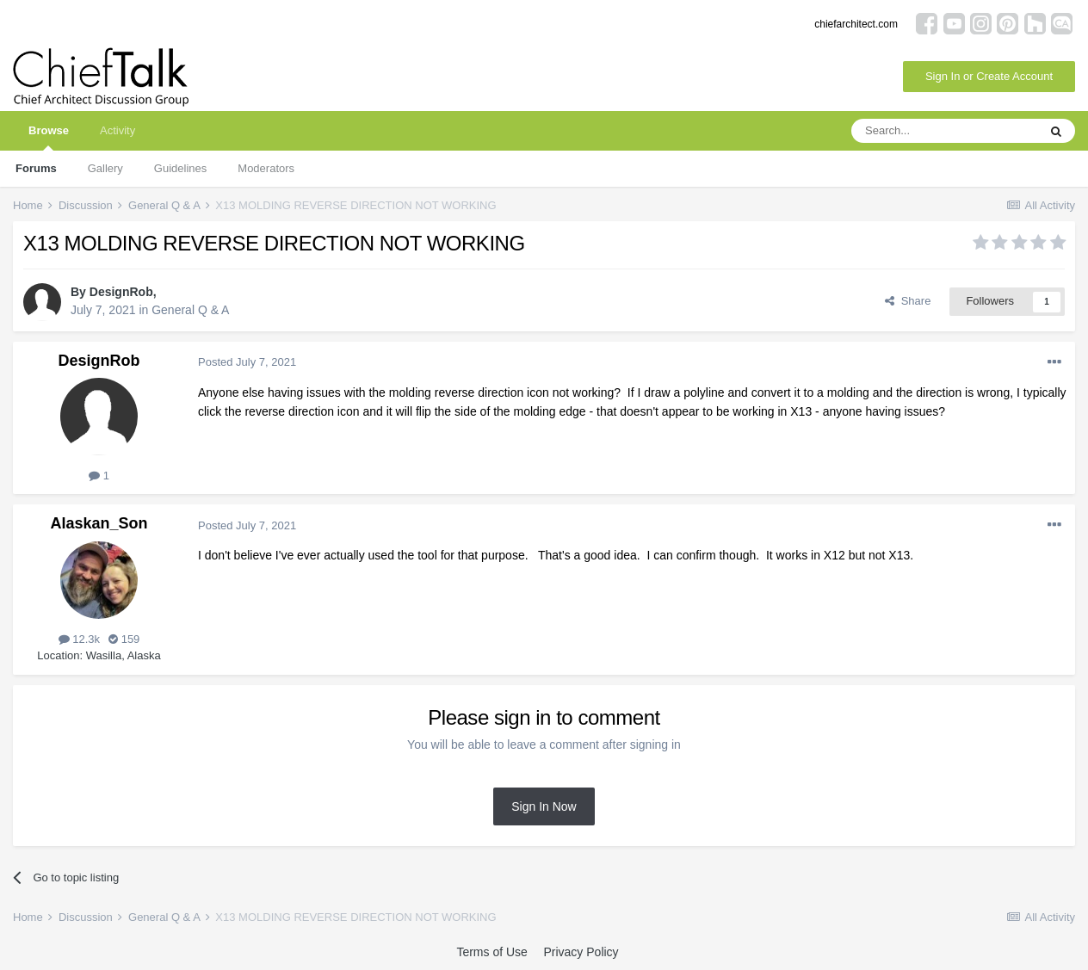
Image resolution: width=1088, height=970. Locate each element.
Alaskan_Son (98, 523)
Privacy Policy (580, 952)
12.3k (79, 639)
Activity (117, 130)
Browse (48, 137)
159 (123, 639)
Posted (247, 361)
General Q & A (190, 310)
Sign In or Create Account (989, 76)
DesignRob (121, 292)
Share (907, 300)
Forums (36, 168)
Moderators (266, 168)
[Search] (944, 131)
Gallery (105, 168)
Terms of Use (491, 952)
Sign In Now (543, 806)
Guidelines (180, 168)
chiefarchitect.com (856, 24)
